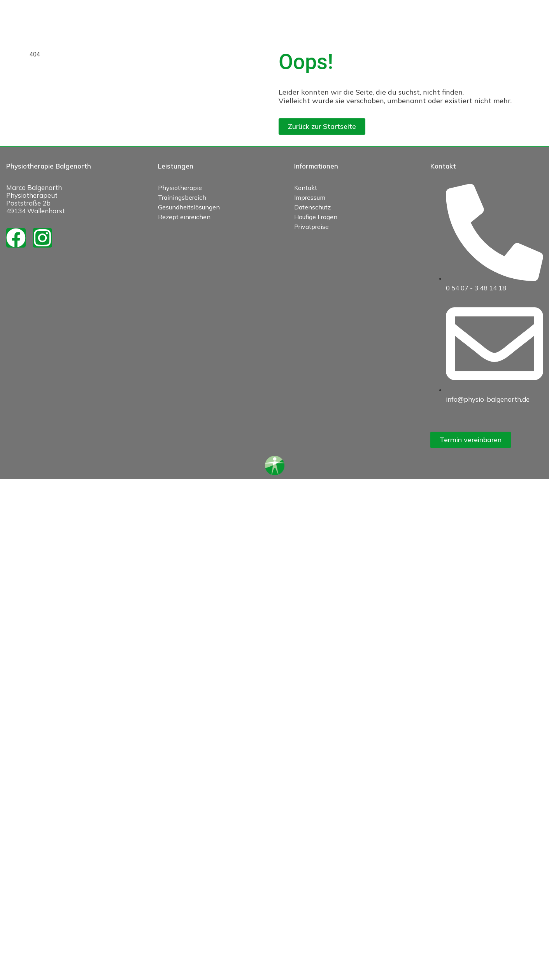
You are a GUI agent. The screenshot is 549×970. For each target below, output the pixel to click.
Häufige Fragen (315, 217)
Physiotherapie (180, 188)
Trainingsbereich (182, 197)
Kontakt (305, 188)
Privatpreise (311, 226)
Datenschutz (312, 207)
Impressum (309, 197)
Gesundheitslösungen (189, 207)
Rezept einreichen (184, 217)
